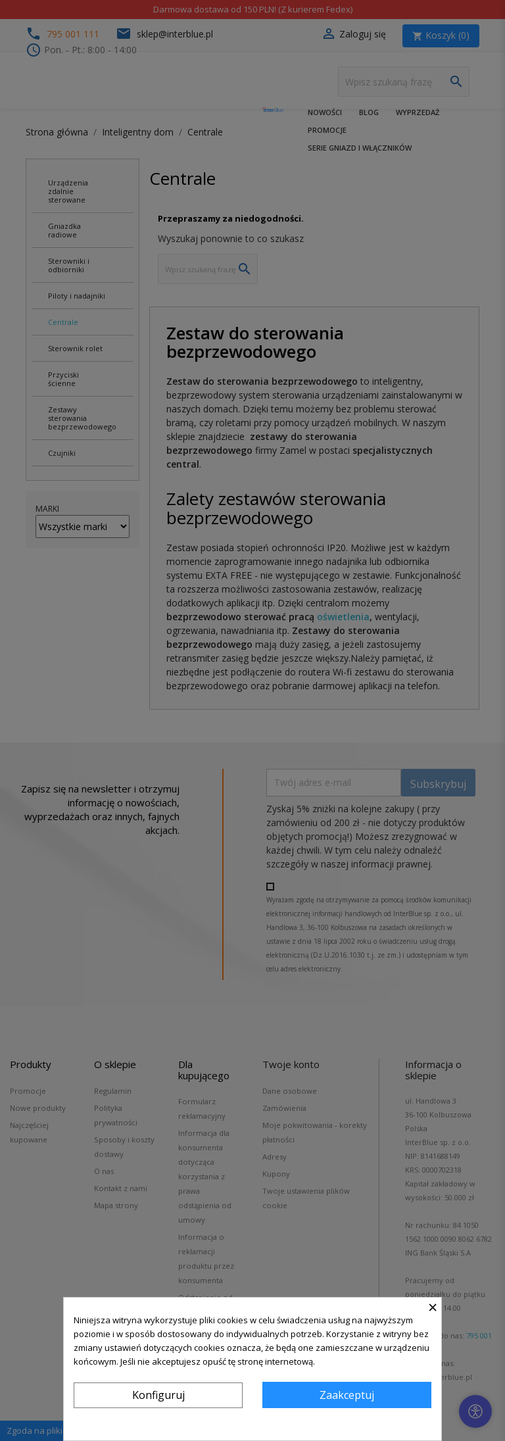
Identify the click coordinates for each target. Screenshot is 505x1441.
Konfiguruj (158, 1395)
